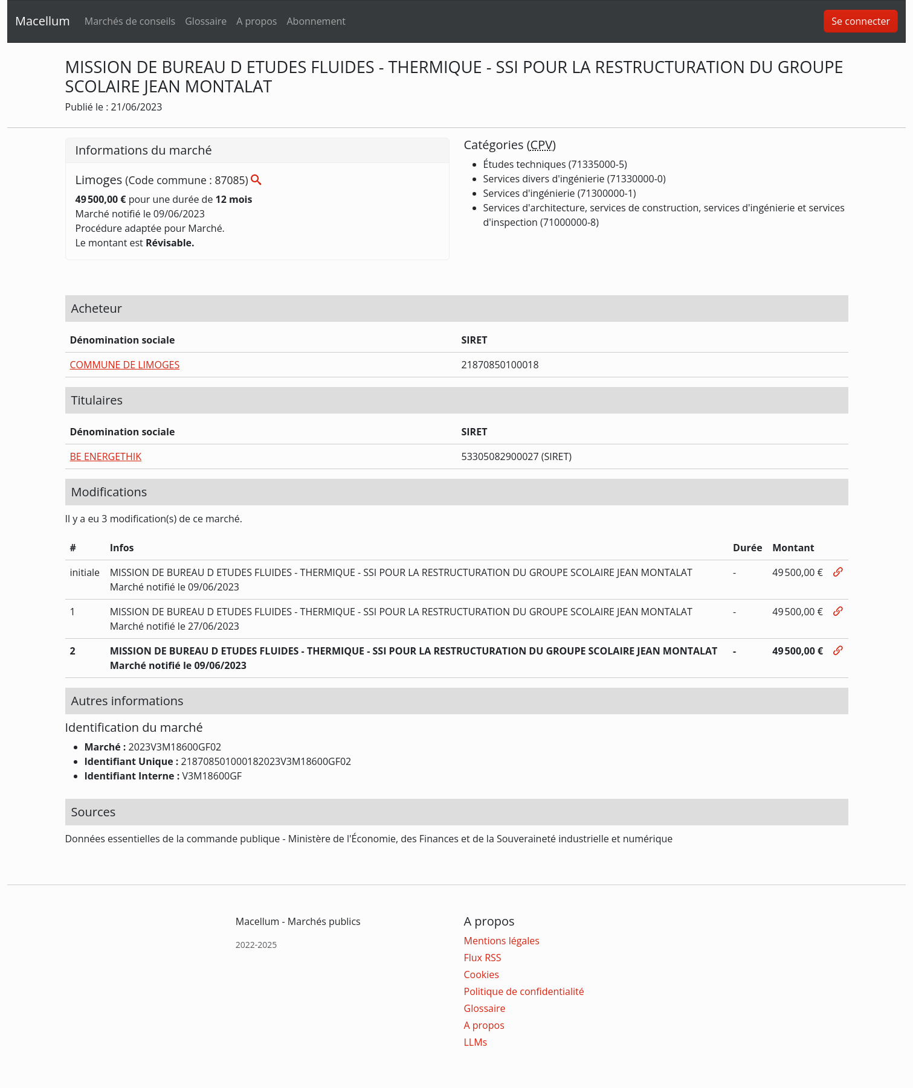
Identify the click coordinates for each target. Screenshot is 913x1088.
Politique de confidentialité (524, 991)
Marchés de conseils (130, 21)
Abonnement (315, 21)
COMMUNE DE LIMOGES (125, 364)
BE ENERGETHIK (105, 456)
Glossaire (206, 21)
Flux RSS (483, 957)
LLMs (476, 1042)
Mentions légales (502, 940)
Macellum (42, 21)
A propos (256, 21)
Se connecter (860, 21)
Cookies (481, 974)
